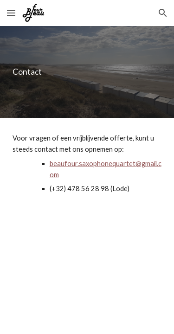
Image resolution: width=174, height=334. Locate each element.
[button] (11, 13)
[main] (87, 72)
